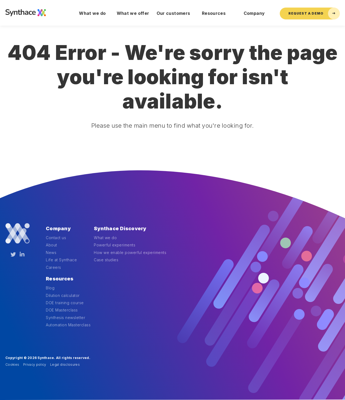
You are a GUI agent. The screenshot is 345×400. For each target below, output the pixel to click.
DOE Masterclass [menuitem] (62, 310)
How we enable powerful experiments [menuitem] (130, 252)
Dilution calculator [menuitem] (63, 295)
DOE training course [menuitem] (65, 302)
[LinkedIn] (22, 254)
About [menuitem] (51, 245)
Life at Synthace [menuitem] (61, 259)
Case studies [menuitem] (106, 259)
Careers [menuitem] (53, 267)
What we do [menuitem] (92, 13)
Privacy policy (34, 364)
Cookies (12, 364)
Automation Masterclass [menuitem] (68, 325)
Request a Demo (314, 13)
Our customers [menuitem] (173, 13)
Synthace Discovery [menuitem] (120, 228)
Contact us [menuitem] (56, 237)
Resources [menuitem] (214, 13)
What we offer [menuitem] (133, 13)
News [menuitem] (51, 252)
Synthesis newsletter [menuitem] (65, 317)
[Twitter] (13, 254)
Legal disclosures (65, 364)
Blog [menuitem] (50, 288)
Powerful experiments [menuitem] (114, 245)
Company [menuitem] (254, 13)
